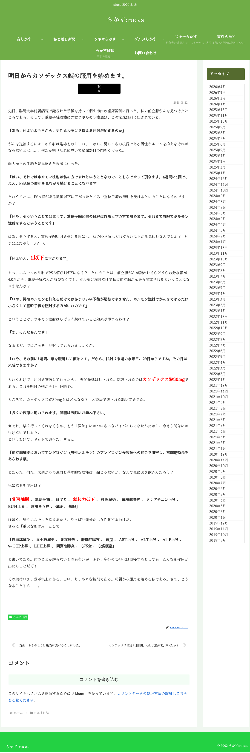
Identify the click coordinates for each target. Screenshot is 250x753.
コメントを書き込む (99, 680)
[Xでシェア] (99, 89)
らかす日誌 (18, 617)
